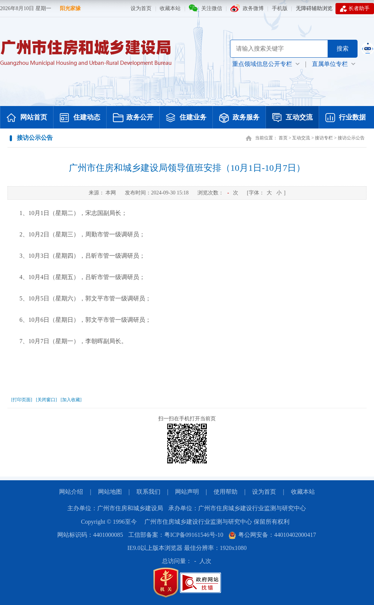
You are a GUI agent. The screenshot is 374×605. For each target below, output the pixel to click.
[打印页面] (21, 399)
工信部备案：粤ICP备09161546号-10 (175, 535)
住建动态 (80, 118)
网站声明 (187, 491)
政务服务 (239, 118)
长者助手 (355, 8)
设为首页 (141, 8)
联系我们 (148, 491)
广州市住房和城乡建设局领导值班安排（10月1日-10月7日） (187, 168)
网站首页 (27, 118)
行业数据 (345, 118)
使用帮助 (225, 491)
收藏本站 (170, 8)
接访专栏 (324, 137)
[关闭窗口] (46, 399)
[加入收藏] (71, 399)
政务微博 (253, 8)
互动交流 (292, 118)
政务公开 (133, 118)
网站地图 (110, 491)
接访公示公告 (351, 137)
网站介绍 (71, 491)
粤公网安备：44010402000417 (272, 535)
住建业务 (186, 118)
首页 (283, 137)
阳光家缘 (70, 8)
